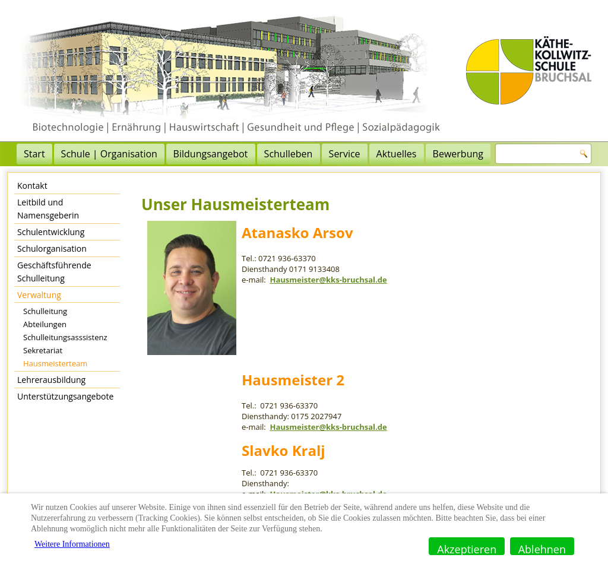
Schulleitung (45, 311)
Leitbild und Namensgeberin (48, 209)
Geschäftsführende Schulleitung (54, 271)
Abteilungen (44, 324)
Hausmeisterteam (55, 363)
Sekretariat (42, 350)
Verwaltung (39, 294)
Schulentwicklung (50, 231)
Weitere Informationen (72, 544)
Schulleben (288, 153)
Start (34, 153)
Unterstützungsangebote (65, 396)
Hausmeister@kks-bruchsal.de (328, 279)
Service (344, 153)
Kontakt (32, 185)
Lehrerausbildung (51, 379)
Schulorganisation (52, 248)
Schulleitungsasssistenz (65, 337)
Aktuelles (396, 153)
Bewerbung (458, 153)
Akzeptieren (466, 548)
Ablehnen (542, 548)
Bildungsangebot (210, 153)
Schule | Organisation (109, 153)
